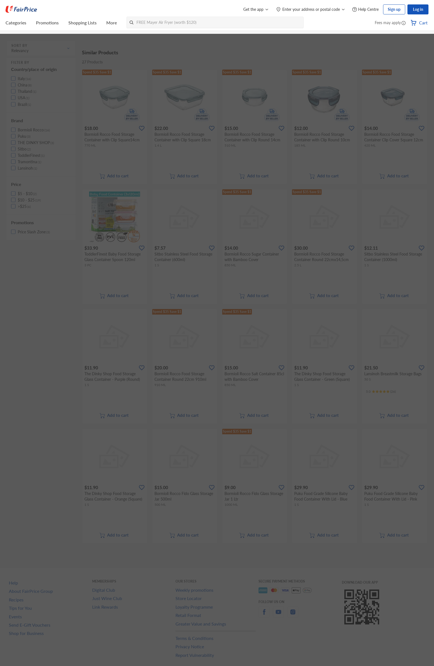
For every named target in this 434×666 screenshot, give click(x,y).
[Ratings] (380, 391)
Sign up (394, 9)
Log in (418, 9)
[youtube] (278, 615)
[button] (403, 23)
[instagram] (292, 615)
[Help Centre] (365, 9)
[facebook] (264, 615)
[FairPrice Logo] (21, 9)
